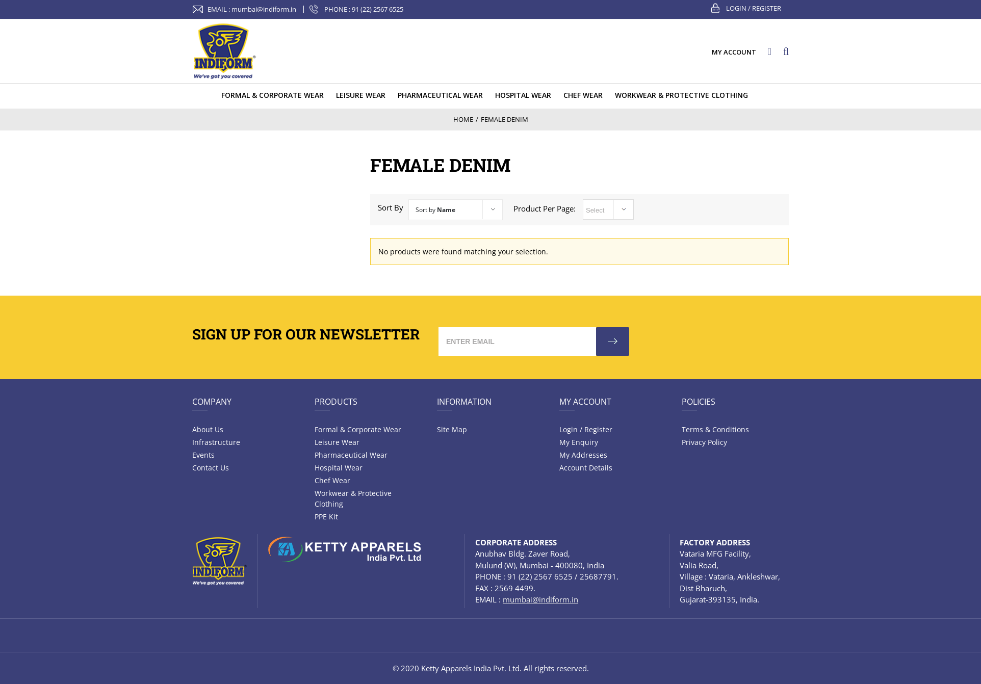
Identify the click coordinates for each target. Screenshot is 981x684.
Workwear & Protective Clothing (353, 498)
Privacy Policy (704, 442)
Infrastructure (216, 442)
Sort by (435, 209)
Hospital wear (339, 467)
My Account (585, 401)
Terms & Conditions (715, 429)
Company (211, 401)
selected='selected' (608, 209)
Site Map (452, 429)
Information (464, 401)
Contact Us (210, 467)
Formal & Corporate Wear (358, 429)
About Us (207, 429)
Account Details (585, 467)
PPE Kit (326, 516)
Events (203, 455)
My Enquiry (578, 442)
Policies (698, 401)
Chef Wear (332, 480)
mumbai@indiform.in (263, 9)
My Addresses (583, 455)
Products (336, 401)
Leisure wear (337, 442)
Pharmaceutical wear (351, 455)
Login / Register (753, 8)
